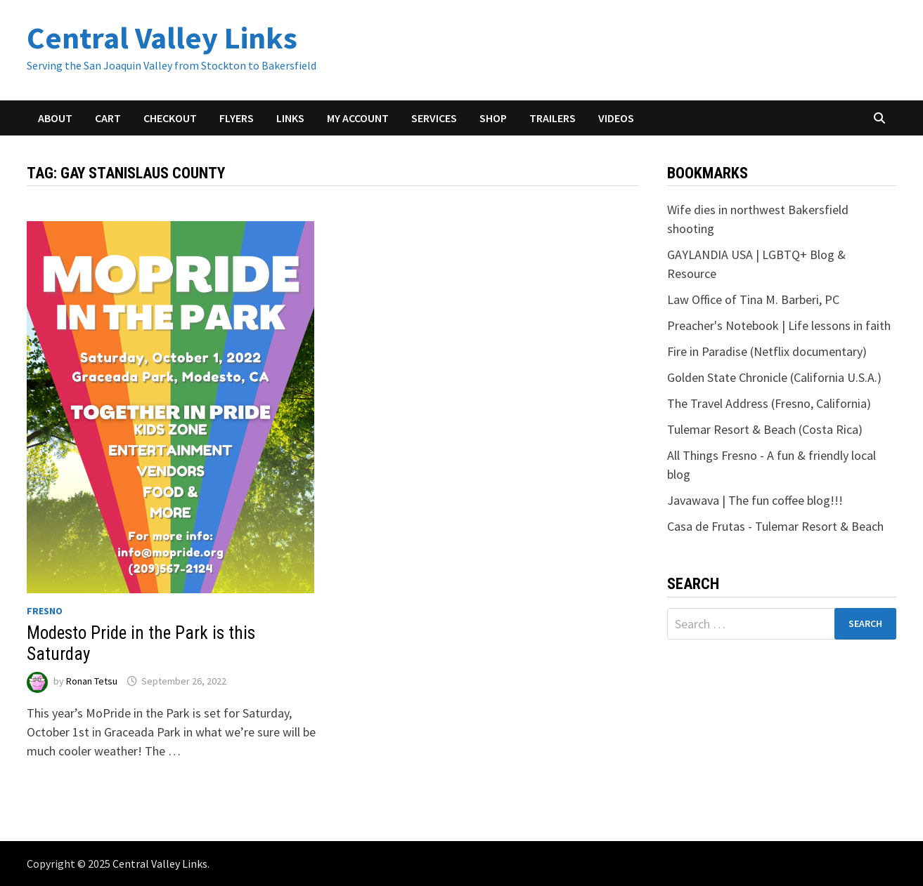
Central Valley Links (162, 37)
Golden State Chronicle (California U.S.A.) (774, 377)
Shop (493, 118)
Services (434, 118)
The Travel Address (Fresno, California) (769, 403)
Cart (108, 118)
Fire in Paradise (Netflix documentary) (767, 351)
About (55, 118)
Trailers (552, 118)
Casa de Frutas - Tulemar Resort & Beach (775, 526)
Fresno (45, 610)
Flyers (236, 118)
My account (358, 118)
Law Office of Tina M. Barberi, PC (753, 299)
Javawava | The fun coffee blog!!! (755, 500)
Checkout (170, 118)
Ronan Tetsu (91, 681)
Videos (616, 118)
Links (290, 118)
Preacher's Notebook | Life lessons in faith (779, 325)
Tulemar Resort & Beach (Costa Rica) (765, 429)
